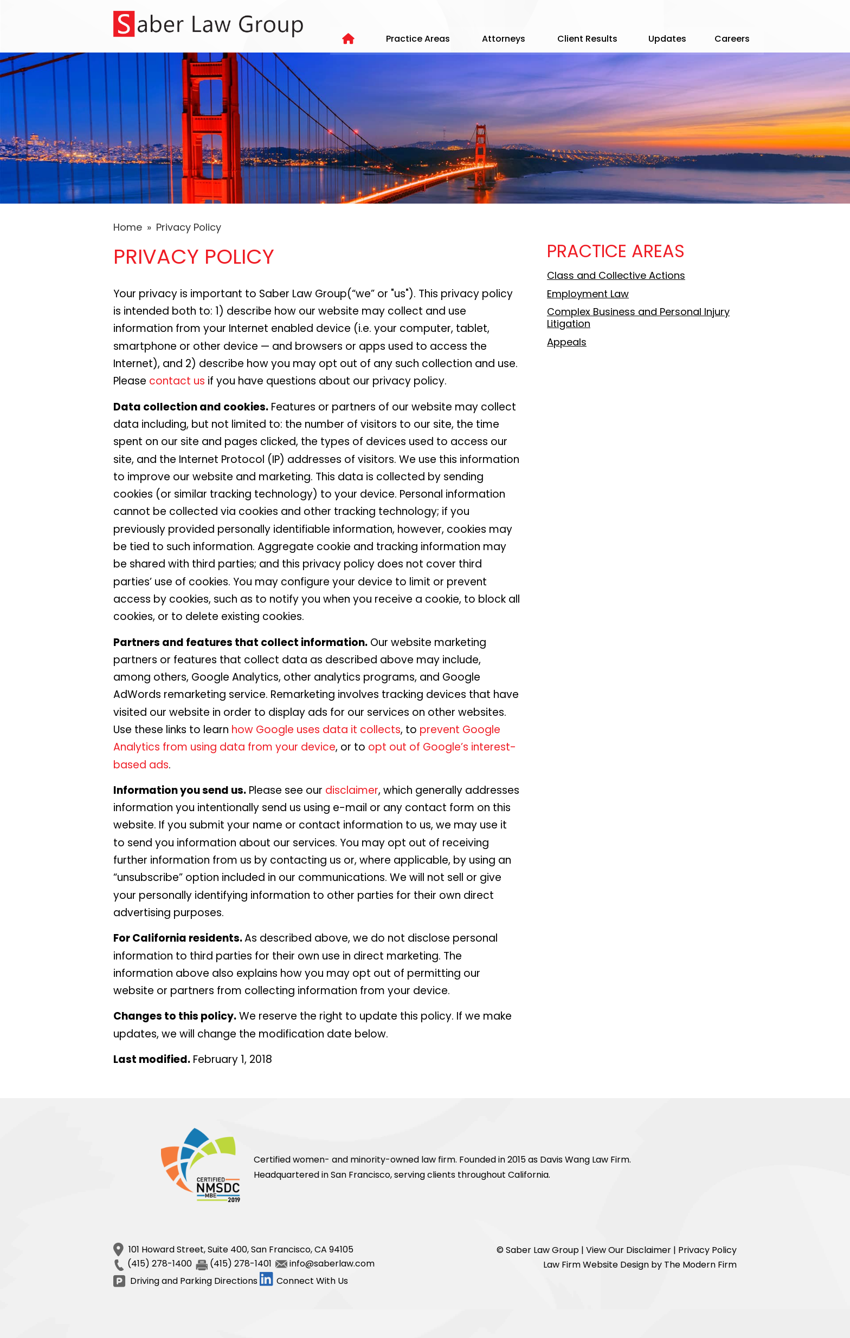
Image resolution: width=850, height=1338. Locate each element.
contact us (177, 381)
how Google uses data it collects (316, 729)
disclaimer (351, 790)
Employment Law (588, 294)
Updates (667, 38)
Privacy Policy (707, 1250)
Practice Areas (418, 38)
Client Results (587, 38)
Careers (732, 38)
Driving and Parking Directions (193, 1281)
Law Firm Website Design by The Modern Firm (640, 1264)
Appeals (567, 342)
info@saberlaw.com (332, 1263)
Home (349, 40)
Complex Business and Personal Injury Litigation (638, 317)
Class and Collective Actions (616, 275)
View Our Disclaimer (628, 1250)
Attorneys (503, 38)
